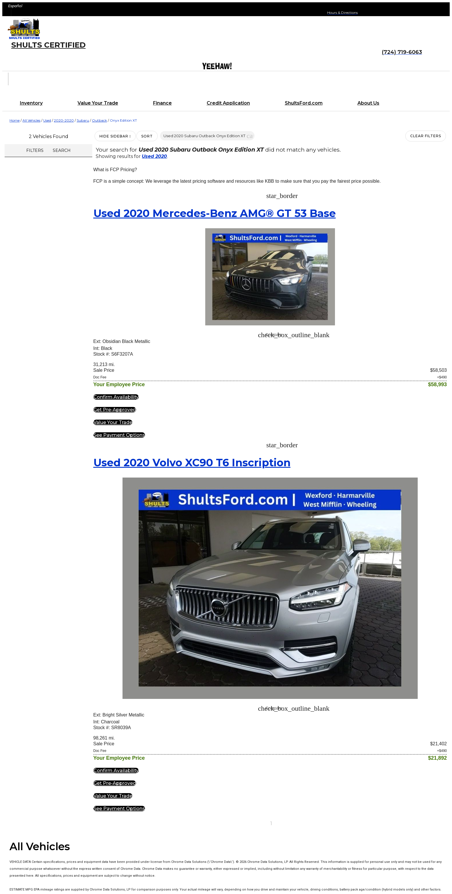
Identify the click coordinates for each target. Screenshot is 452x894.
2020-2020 (64, 120)
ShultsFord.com (304, 103)
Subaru (83, 120)
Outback (99, 120)
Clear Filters (425, 136)
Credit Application (228, 103)
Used (47, 120)
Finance (162, 103)
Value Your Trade (98, 103)
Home (15, 120)
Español (15, 6)
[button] (249, 135)
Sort (147, 136)
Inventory (31, 103)
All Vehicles (31, 120)
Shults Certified (48, 45)
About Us (368, 103)
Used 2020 (154, 156)
